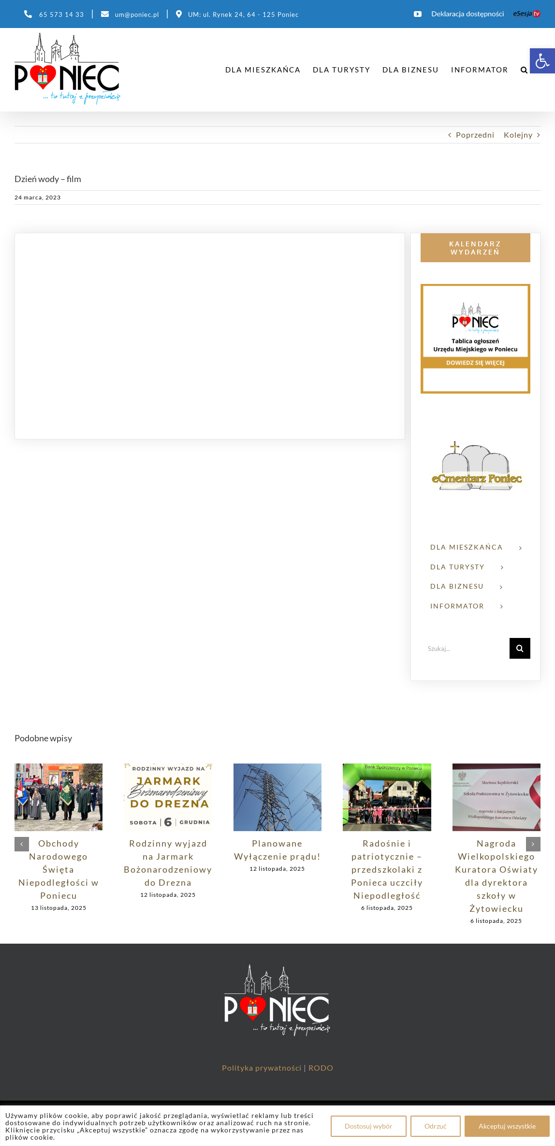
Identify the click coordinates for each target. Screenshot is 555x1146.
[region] (277, 1125)
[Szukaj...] (465, 648)
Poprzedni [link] (475, 134)
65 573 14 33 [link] (61, 14)
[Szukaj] (520, 648)
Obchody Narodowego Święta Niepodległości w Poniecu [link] (58, 869)
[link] (542, 60)
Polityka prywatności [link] (263, 1067)
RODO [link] (321, 1067)
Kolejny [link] (518, 134)
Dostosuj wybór (369, 1126)
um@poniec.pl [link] (137, 14)
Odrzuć (435, 1126)
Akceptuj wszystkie (507, 1126)
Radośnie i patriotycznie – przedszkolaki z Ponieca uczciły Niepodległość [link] (387, 869)
